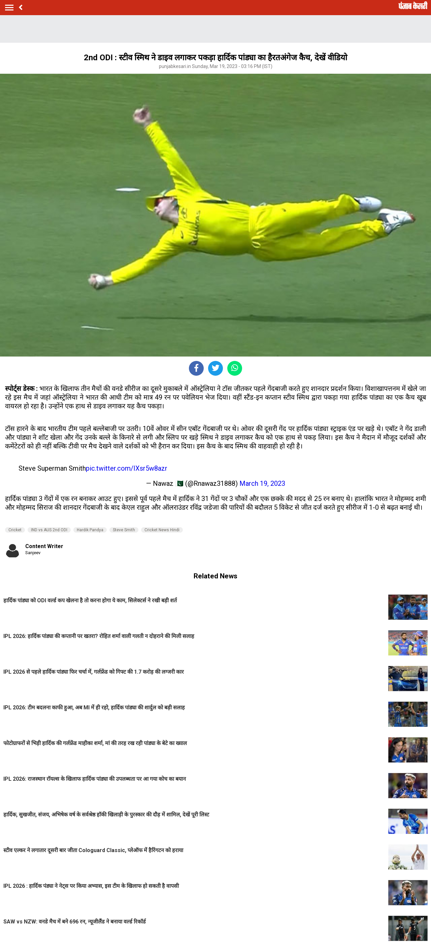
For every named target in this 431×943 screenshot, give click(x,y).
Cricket (15, 530)
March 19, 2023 (262, 483)
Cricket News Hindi (161, 530)
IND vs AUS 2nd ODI (49, 530)
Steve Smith (124, 530)
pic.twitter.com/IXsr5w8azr (126, 468)
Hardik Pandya (90, 530)
